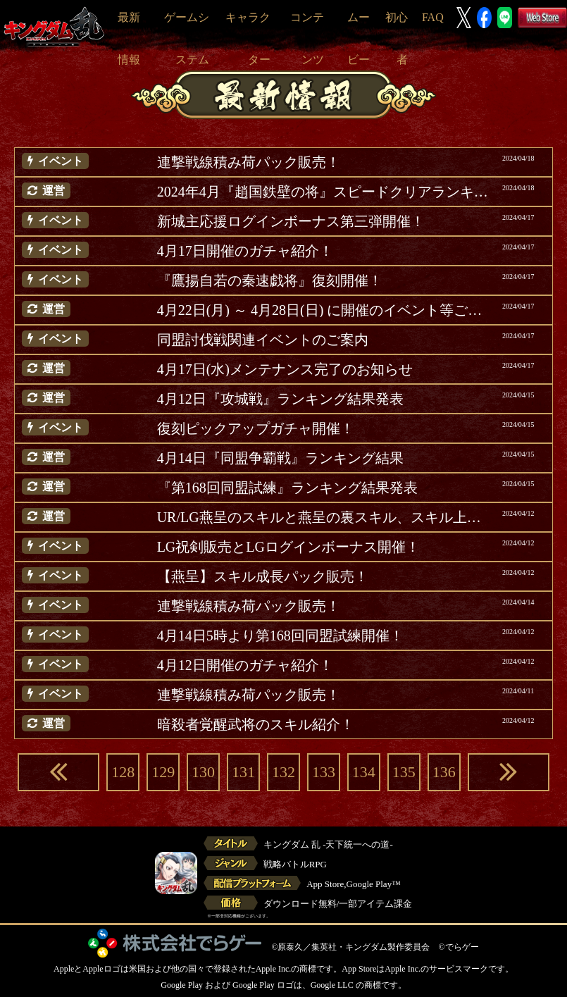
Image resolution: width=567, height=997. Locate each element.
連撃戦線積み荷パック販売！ (248, 162)
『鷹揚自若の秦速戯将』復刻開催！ (269, 280)
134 (363, 772)
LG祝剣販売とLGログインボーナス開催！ (288, 547)
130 (203, 772)
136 (444, 772)
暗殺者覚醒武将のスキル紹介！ (255, 724)
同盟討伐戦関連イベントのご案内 (262, 340)
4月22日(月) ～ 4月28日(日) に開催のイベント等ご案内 (324, 310)
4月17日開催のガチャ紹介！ (245, 251)
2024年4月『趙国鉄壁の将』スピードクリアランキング (324, 192)
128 (123, 772)
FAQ (433, 17)
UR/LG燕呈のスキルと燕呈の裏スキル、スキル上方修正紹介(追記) (324, 517)
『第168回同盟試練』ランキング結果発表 (287, 488)
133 (323, 772)
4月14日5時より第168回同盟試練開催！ (280, 635)
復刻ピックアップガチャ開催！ (255, 428)
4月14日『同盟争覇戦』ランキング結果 (280, 458)
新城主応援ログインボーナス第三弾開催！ (291, 221)
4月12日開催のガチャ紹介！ (245, 665)
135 (404, 772)
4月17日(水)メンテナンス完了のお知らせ (285, 369)
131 (243, 772)
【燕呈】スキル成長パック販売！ (262, 576)
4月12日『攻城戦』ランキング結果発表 (280, 399)
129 (163, 772)
